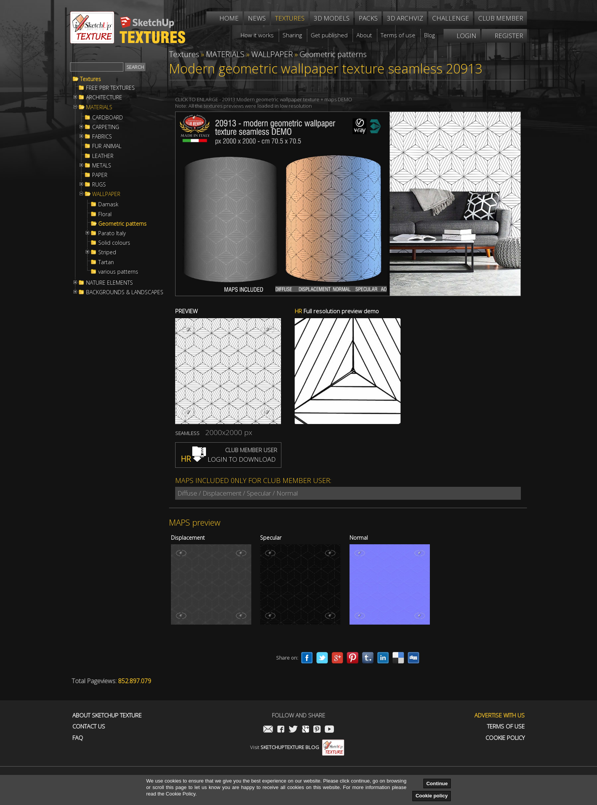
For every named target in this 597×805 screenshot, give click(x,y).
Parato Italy (112, 233)
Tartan (106, 262)
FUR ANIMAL (106, 146)
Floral (105, 214)
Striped (107, 252)
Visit (297, 747)
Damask (108, 204)
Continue (437, 783)
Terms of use (506, 726)
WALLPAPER (106, 194)
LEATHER (102, 156)
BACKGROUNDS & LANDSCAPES (124, 292)
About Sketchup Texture (107, 715)
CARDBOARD (107, 117)
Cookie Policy (505, 737)
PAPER (99, 175)
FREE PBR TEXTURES (110, 87)
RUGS (99, 184)
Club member (500, 18)
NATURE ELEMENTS (109, 282)
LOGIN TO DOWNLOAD (228, 459)
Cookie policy (431, 796)
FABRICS (102, 136)
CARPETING (105, 127)
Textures (90, 79)
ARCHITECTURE (104, 97)
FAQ (77, 737)
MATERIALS (99, 107)
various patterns (118, 271)
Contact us (88, 726)
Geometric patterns (122, 223)
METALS (101, 165)
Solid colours (114, 242)
